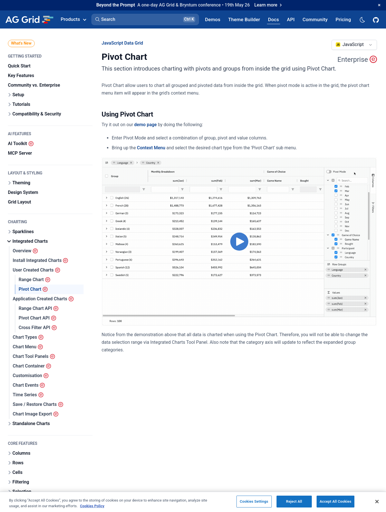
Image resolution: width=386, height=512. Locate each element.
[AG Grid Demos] (212, 19)
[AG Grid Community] (315, 19)
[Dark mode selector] (362, 19)
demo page (145, 124)
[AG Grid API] (291, 19)
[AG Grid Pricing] (343, 19)
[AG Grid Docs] (273, 19)
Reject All (294, 501)
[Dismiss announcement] (379, 5)
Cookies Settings (254, 501)
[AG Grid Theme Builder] (244, 19)
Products (73, 19)
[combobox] (354, 45)
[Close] (377, 501)
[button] (145, 19)
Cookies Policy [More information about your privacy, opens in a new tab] (92, 506)
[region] (193, 502)
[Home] (29, 19)
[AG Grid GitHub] (376, 19)
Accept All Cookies (335, 501)
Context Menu (151, 147)
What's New (21, 43)
